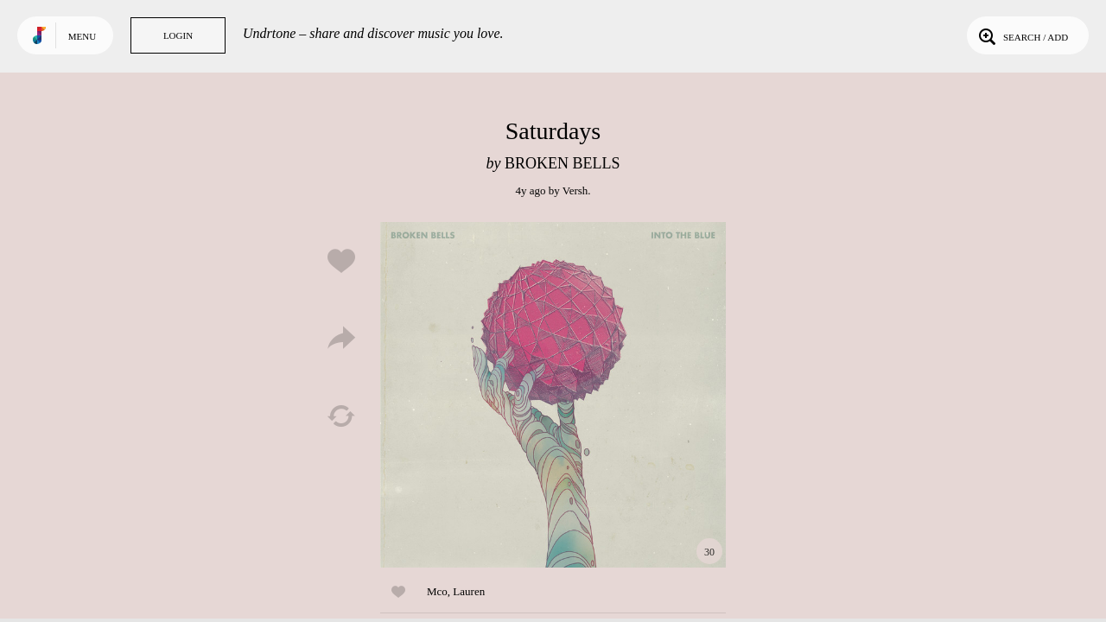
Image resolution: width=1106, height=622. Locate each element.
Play (553, 394)
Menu (82, 36)
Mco (437, 591)
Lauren (469, 591)
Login (178, 35)
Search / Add (1022, 35)
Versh (575, 190)
